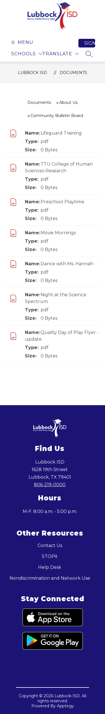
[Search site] (89, 54)
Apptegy (65, 705)
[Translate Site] (60, 53)
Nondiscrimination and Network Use (50, 578)
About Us (68, 102)
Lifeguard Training (61, 133)
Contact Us (50, 545)
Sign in (89, 43)
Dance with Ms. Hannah (67, 263)
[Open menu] (21, 42)
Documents (73, 72)
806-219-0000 (50, 484)
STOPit (50, 556)
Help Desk (49, 567)
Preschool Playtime (62, 201)
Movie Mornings (58, 232)
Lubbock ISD (32, 72)
